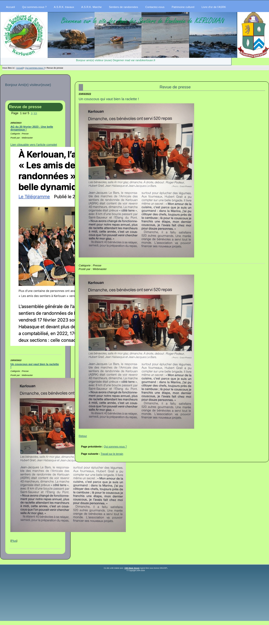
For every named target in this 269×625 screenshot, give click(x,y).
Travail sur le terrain (112, 453)
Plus (14, 540)
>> (35, 113)
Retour (83, 435)
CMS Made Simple (132, 568)
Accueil (19, 68)
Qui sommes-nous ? (35, 68)
